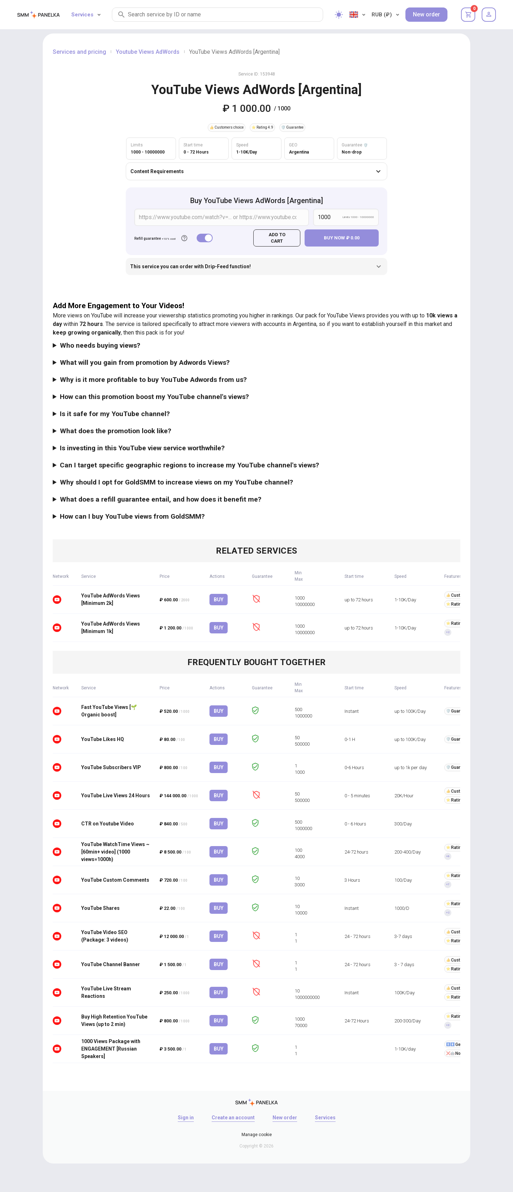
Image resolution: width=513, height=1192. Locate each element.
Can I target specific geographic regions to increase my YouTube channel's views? (189, 465)
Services (85, 14)
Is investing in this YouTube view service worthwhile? (142, 448)
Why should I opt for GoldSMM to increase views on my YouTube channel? (176, 482)
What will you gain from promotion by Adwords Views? (145, 362)
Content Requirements (256, 171)
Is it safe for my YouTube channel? (115, 414)
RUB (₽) (385, 14)
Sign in (186, 1117)
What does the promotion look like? (115, 431)
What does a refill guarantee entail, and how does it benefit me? (160, 499)
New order (426, 14)
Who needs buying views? (100, 345)
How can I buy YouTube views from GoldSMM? (132, 516)
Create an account (233, 1117)
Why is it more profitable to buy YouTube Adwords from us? (153, 379)
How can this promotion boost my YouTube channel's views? (154, 397)
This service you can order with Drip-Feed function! (256, 266)
